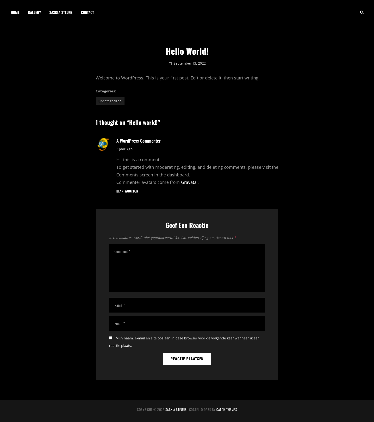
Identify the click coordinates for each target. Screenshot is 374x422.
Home (15, 12)
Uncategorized (110, 101)
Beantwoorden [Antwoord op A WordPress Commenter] (127, 191)
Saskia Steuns (61, 12)
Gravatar (189, 182)
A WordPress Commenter (138, 141)
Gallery (34, 12)
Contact (87, 12)
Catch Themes (226, 409)
